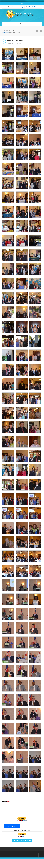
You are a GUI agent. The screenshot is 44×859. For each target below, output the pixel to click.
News (7, 32)
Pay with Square (12, 826)
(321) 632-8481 (31, 7)
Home (3, 32)
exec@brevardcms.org (16, 7)
